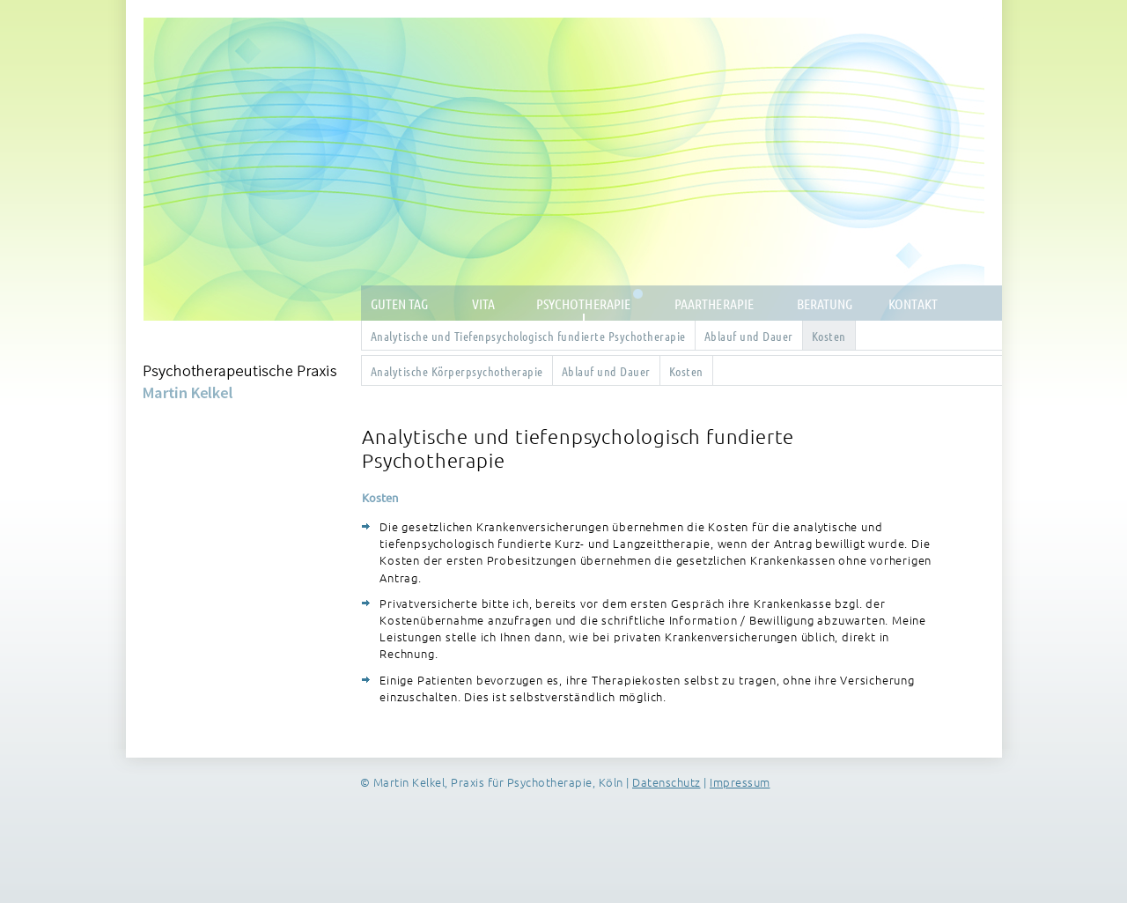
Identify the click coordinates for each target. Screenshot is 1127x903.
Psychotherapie (583, 303)
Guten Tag (400, 303)
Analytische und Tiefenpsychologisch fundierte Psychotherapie (528, 336)
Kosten (829, 336)
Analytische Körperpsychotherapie (457, 371)
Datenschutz (666, 781)
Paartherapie (714, 303)
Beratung (825, 303)
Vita (483, 303)
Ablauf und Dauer (748, 336)
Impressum (740, 781)
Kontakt (913, 303)
